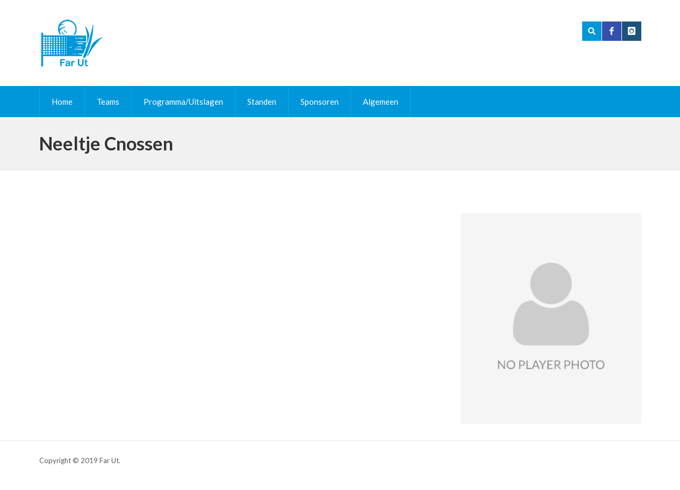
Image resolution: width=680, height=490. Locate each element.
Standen (261, 101)
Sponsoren (319, 101)
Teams (108, 101)
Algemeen (380, 101)
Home (62, 101)
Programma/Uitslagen (183, 101)
